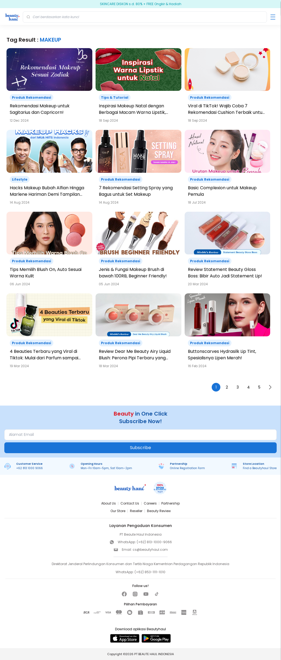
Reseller (136, 511)
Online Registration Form (187, 468)
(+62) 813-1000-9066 (154, 542)
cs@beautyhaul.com (150, 549)
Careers (150, 503)
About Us (108, 503)
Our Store (117, 511)
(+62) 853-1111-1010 (150, 572)
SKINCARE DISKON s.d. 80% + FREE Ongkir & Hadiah (140, 4)
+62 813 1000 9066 (29, 468)
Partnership (170, 503)
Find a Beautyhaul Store (260, 468)
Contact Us (129, 503)
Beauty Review (159, 511)
